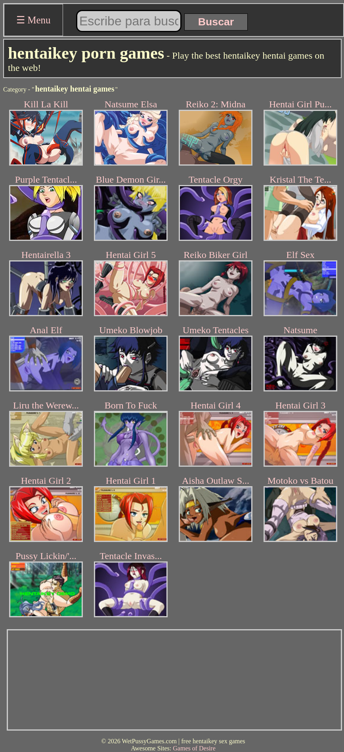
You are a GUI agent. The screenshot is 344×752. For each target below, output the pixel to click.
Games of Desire (194, 748)
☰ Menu (33, 20)
